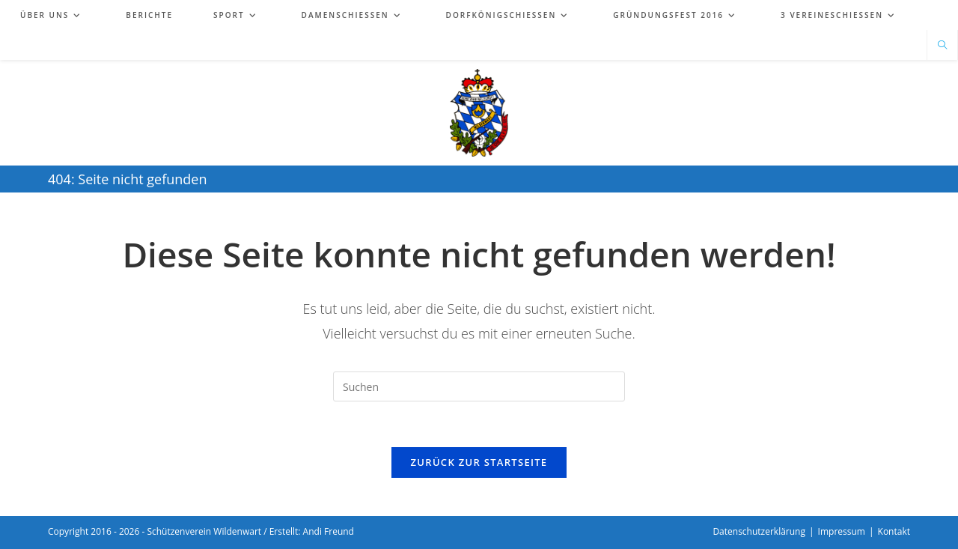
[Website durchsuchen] (942, 45)
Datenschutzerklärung (759, 531)
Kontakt (894, 531)
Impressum (841, 531)
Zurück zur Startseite (479, 462)
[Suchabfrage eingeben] (479, 386)
